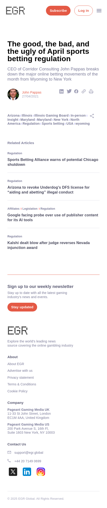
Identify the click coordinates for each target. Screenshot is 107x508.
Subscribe (58, 10)
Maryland (27, 119)
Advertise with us (19, 370)
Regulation (31, 123)
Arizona (13, 115)
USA (69, 123)
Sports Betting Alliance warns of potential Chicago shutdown (52, 162)
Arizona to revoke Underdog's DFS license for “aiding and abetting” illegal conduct (48, 189)
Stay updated (22, 307)
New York (61, 119)
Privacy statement (20, 377)
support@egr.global (28, 452)
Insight (12, 119)
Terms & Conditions (21, 384)
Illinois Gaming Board (51, 115)
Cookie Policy (17, 391)
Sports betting (53, 123)
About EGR (15, 364)
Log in (83, 10)
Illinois (27, 115)
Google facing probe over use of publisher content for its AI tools (52, 217)
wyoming (82, 123)
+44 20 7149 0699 (27, 461)
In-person (78, 115)
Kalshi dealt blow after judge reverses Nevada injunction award (48, 245)
